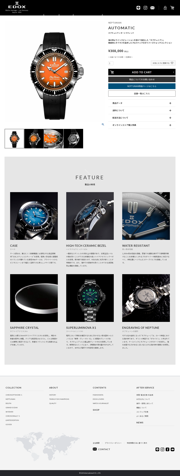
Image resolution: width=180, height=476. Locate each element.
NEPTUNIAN (10, 399)
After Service (102, 7)
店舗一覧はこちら (142, 93)
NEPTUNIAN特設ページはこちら (141, 86)
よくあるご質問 (142, 416)
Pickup (130, 7)
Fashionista (98, 395)
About (59, 7)
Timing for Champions (59, 399)
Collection (44, 7)
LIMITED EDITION (12, 420)
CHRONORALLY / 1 (13, 416)
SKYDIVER (9, 412)
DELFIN (8, 403)
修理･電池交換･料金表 (144, 395)
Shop (87, 7)
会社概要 (96, 443)
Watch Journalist (101, 403)
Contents (73, 7)
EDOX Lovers (98, 399)
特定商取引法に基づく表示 (137, 443)
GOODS (9, 424)
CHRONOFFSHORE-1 (14, 395)
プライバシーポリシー (113, 443)
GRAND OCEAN (12, 407)
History (52, 395)
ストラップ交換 (142, 412)
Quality (52, 403)
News (118, 7)
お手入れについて (143, 399)
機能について (141, 407)
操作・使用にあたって (144, 403)
